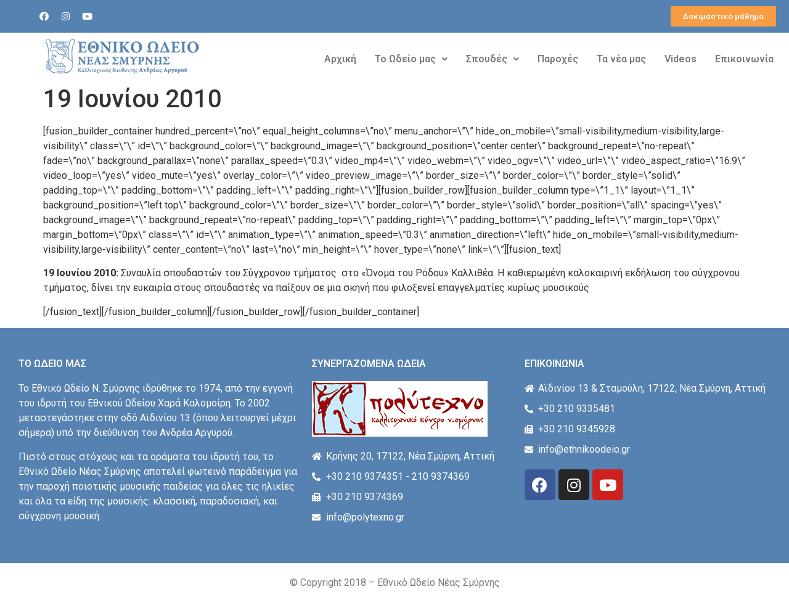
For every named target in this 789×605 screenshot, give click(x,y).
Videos (680, 59)
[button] (723, 16)
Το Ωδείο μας (411, 59)
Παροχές (558, 59)
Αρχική (340, 59)
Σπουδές (492, 59)
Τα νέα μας (621, 59)
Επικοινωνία (744, 59)
